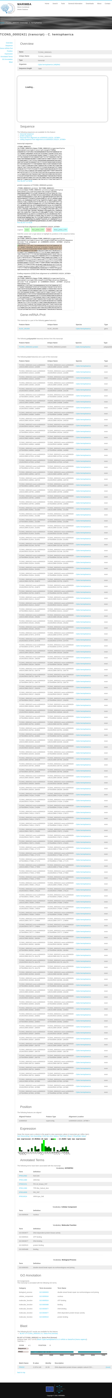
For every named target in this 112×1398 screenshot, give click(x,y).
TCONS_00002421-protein (28, 347)
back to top (21, 1372)
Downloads (90, 3)
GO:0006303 (44, 1292)
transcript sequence (27, 134)
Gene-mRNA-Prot (6, 48)
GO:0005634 (44, 1296)
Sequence (9, 45)
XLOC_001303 (24, 329)
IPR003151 (23, 1184)
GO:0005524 (44, 1300)
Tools (63, 3)
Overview (9, 43)
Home (47, 3)
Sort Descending (23, 1136)
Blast (11, 62)
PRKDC (22, 1367)
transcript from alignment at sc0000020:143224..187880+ (40, 138)
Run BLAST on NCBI (24, 181)
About (99, 3)
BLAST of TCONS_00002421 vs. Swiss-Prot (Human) (39, 1333)
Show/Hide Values (79, 1136)
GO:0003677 (44, 1309)
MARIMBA (24, 4)
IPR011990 (23, 1188)
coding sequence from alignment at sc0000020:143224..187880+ (43, 139)
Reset (70, 1136)
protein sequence (26, 136)
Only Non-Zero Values (50, 1136)
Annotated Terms (7, 56)
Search (55, 3)
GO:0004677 (44, 1313)
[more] (108, 1367)
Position (10, 51)
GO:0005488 (44, 1305)
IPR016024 (23, 1196)
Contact (107, 3)
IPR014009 (23, 1192)
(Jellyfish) (49, 64)
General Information (75, 3)
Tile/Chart (63, 1136)
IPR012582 (23, 1176)
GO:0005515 (44, 1317)
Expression (9, 54)
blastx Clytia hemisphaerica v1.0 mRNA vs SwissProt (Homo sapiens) (62, 1339)
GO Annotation (7, 59)
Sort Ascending (35, 1136)
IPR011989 (23, 1180)
